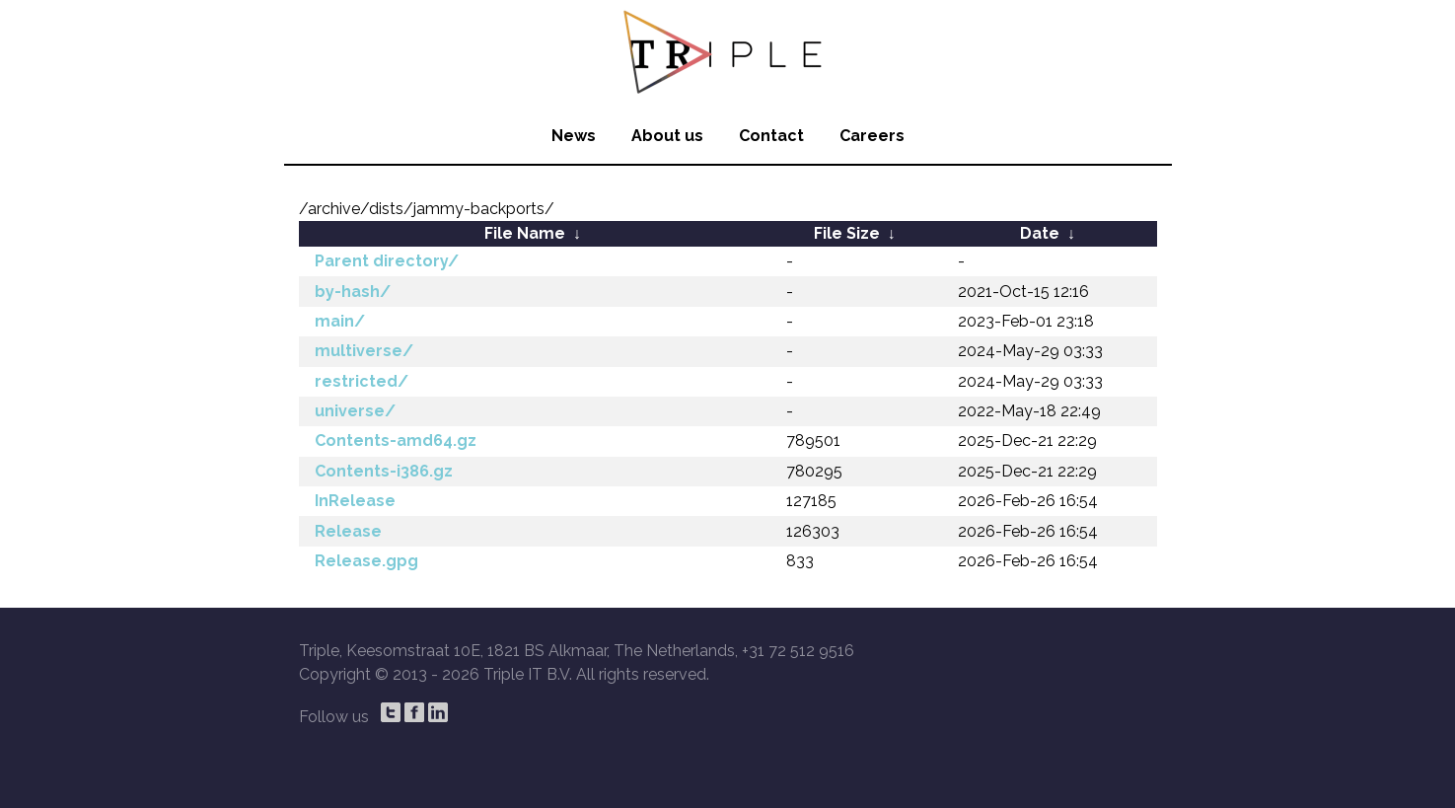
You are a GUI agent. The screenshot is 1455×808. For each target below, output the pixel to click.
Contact (771, 135)
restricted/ (361, 381)
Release (348, 531)
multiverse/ (364, 350)
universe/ (355, 411)
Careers (872, 135)
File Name (524, 233)
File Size (847, 233)
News (573, 135)
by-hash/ (353, 291)
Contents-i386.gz (384, 471)
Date (1039, 233)
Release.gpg (366, 560)
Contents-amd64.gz (395, 440)
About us (667, 135)
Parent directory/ (387, 261)
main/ (340, 321)
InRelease (355, 500)
